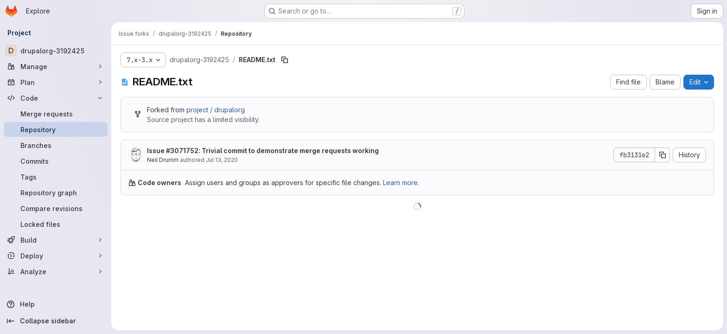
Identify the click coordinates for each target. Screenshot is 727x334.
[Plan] (56, 82)
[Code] (56, 97)
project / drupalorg (215, 110)
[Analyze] (56, 271)
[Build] (56, 239)
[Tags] (56, 176)
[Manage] (56, 66)
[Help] (56, 304)
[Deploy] (56, 255)
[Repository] (56, 129)
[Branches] (56, 145)
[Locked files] (56, 224)
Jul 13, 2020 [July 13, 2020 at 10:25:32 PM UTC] (222, 159)
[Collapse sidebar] (56, 321)
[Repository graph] (56, 192)
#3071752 (182, 150)
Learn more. (401, 182)
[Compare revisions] (56, 208)
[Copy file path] (284, 59)
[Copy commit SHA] (662, 155)
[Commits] (56, 161)
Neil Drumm (163, 159)
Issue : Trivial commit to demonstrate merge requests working (263, 150)
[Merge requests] (56, 113)
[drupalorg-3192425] (56, 50)
